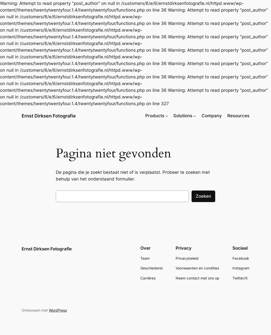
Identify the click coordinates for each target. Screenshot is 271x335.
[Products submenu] (166, 115)
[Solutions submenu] (194, 115)
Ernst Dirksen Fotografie (49, 116)
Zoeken (203, 196)
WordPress (58, 310)
